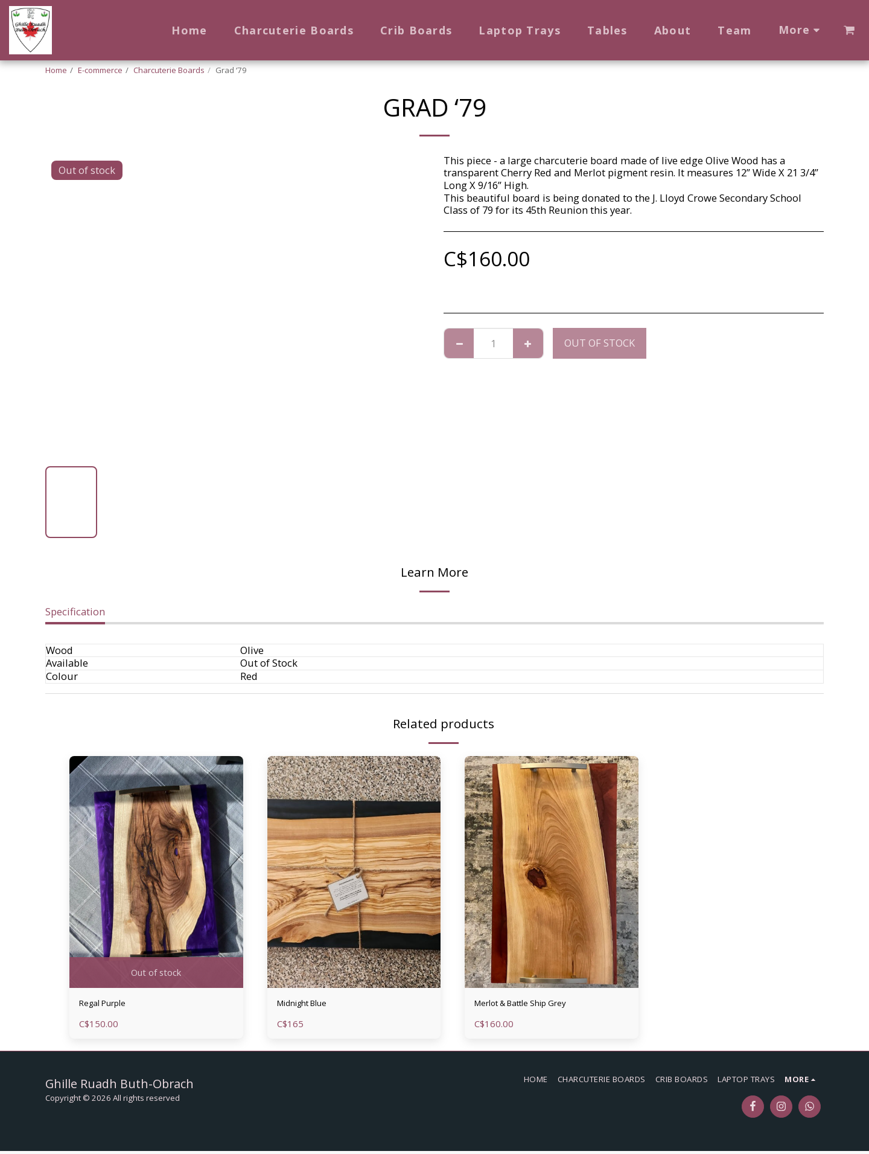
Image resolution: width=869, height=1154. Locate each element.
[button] (849, 30)
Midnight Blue (310, 1004)
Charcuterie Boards (169, 70)
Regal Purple (109, 1004)
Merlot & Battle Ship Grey (533, 1004)
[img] (156, 871)
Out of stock (599, 343)
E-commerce (100, 70)
